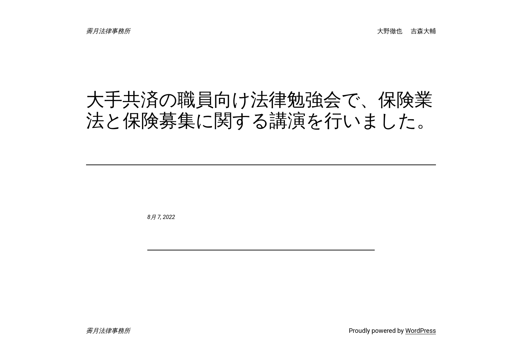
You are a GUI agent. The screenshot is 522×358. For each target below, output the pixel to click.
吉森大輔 (423, 31)
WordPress (420, 330)
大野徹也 (389, 31)
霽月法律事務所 (108, 31)
